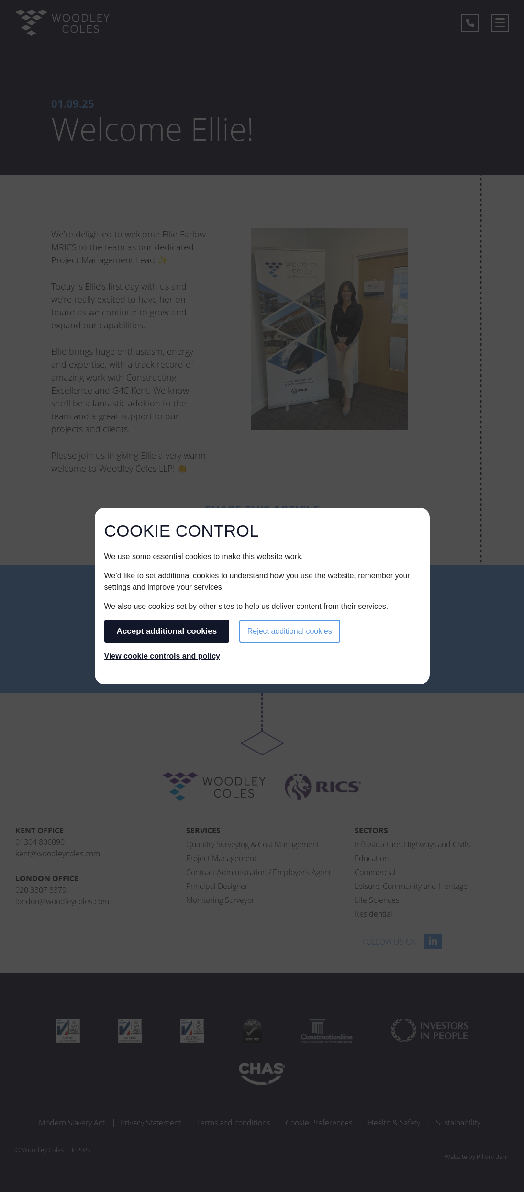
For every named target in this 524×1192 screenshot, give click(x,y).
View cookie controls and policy (162, 656)
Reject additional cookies (289, 631)
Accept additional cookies (167, 631)
